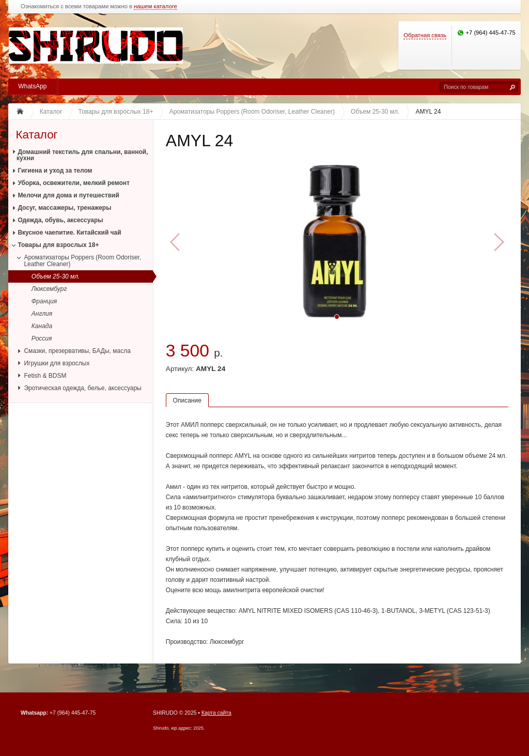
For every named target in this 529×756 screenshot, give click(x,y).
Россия (42, 338)
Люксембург (49, 288)
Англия (42, 313)
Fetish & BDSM (45, 375)
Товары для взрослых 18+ (58, 245)
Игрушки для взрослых (56, 363)
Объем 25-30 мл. (56, 276)
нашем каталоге (155, 6)
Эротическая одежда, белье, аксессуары (82, 388)
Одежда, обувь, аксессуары (60, 220)
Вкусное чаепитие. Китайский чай (69, 232)
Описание (187, 400)
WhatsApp (32, 86)
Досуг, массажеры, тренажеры (64, 207)
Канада (42, 326)
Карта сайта (216, 713)
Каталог (36, 134)
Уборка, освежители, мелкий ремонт (74, 183)
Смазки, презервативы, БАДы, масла (77, 350)
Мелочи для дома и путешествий (68, 195)
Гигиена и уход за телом (55, 170)
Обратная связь (424, 35)
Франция (44, 301)
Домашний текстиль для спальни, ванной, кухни (82, 155)
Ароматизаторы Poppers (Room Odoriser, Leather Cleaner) (82, 261)
